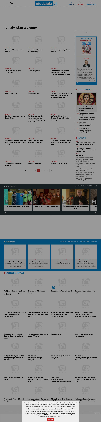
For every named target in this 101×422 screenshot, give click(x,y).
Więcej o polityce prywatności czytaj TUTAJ (50, 416)
